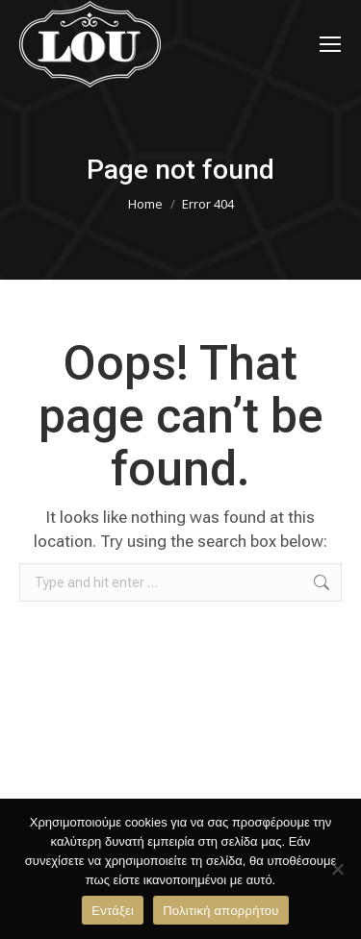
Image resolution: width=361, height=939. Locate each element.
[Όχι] (337, 868)
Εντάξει (112, 910)
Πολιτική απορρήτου (220, 910)
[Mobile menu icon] (330, 44)
